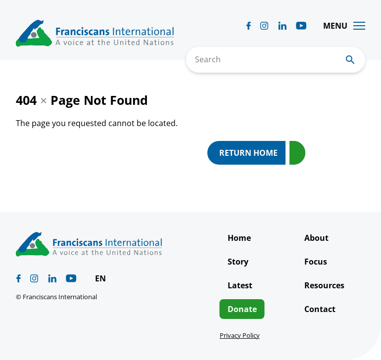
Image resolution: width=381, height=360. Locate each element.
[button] (105, 278)
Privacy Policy (240, 335)
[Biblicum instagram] (264, 26)
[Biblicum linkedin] (282, 26)
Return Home (248, 152)
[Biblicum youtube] (301, 26)
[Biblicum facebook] (248, 26)
